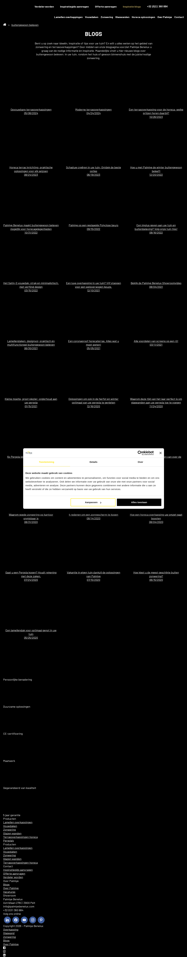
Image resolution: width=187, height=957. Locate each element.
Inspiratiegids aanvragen (74, 6)
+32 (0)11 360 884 (157, 6)
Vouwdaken (91, 16)
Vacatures (9, 892)
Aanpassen (93, 502)
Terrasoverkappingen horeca (20, 837)
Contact (179, 16)
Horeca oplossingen (143, 16)
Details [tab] (93, 462)
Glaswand (9, 933)
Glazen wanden (12, 833)
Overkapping (10, 929)
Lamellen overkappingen (68, 16)
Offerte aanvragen (106, 6)
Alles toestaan (139, 502)
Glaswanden (122, 16)
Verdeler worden (44, 6)
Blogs (6, 884)
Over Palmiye (164, 16)
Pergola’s (8, 840)
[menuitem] (176, 6)
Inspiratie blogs (132, 6)
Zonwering (107, 16)
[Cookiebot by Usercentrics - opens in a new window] (140, 453)
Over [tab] (140, 462)
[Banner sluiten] (160, 453)
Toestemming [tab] (46, 462)
